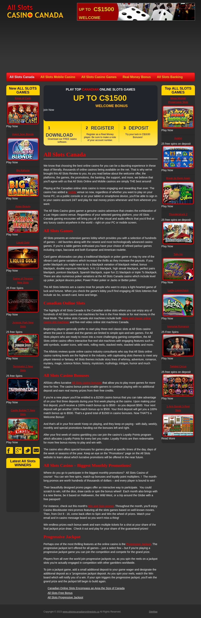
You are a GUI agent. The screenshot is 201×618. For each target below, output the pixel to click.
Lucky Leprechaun (178, 290)
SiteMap (153, 611)
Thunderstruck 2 (178, 214)
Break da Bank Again (178, 178)
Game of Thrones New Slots (23, 280)
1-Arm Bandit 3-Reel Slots (178, 408)
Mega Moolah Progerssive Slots (178, 100)
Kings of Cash (23, 98)
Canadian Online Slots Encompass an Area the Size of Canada (86, 588)
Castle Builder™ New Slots (23, 412)
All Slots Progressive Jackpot (65, 597)
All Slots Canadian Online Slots (35, 11)
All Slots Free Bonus (60, 592)
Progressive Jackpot (138, 544)
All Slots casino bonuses (87, 382)
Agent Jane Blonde (23, 134)
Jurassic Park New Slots (23, 324)
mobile (72, 192)
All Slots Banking (170, 77)
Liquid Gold (23, 242)
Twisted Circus (178, 366)
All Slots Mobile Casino (57, 77)
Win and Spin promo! (101, 506)
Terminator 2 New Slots (23, 368)
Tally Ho (178, 254)
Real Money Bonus (137, 77)
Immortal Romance (178, 326)
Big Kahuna (22, 170)
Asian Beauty (22, 206)
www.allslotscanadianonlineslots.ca (80, 611)
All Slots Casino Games (99, 77)
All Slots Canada (22, 77)
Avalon (178, 138)
